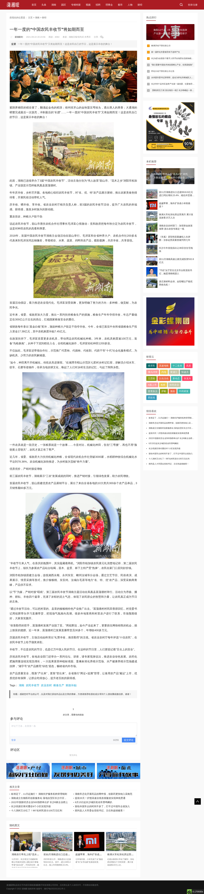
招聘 (98, 4)
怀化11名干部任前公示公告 (162, 71)
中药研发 (184, 391)
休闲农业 (174, 384)
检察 (163, 384)
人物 (130, 4)
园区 (63, 4)
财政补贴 (71, 685)
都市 (120, 4)
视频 (88, 4)
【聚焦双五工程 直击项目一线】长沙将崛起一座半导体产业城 (177, 90)
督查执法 (152, 391)
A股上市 (152, 384)
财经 (140, 4)
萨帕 (163, 391)
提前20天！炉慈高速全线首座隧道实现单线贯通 (100, 798)
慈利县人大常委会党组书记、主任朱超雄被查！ (100, 810)
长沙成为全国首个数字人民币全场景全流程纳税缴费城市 (175, 58)
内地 (163, 372)
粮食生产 (58, 685)
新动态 (176, 378)
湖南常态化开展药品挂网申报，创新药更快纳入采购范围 (173, 423)
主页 (30, 17)
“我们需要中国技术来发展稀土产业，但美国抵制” (172, 65)
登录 (13, 740)
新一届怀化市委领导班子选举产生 (165, 52)
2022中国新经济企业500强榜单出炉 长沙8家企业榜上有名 (173, 438)
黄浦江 (173, 372)
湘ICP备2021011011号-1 (54, 889)
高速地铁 (164, 365)
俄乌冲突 (152, 372)
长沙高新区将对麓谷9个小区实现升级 (31, 806)
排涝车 (151, 365)
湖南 (53, 4)
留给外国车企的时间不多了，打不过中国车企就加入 (102, 806)
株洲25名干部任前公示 (161, 46)
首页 (34, 4)
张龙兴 (187, 378)
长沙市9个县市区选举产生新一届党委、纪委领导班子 (173, 84)
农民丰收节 (32, 685)
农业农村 (46, 685)
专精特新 (76, 4)
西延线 (151, 397)
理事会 (109, 4)
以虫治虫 (164, 378)
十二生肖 (177, 365)
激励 (172, 391)
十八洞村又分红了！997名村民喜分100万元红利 (36, 810)
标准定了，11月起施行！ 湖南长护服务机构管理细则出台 (173, 418)
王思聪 (151, 378)
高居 (188, 365)
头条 (43, 4)
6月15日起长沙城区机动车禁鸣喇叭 (93, 802)
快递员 (185, 372)
